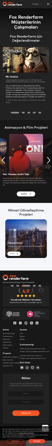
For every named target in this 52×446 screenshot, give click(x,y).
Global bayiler (7, 345)
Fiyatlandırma (8, 336)
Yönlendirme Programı (11, 357)
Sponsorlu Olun (8, 365)
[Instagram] (20, 323)
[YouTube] (26, 323)
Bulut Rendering (9, 333)
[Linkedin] (37, 323)
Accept (36, 441)
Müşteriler (6, 339)
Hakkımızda (7, 342)
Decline (15, 441)
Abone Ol (26, 413)
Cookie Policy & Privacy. (26, 433)
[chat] (32, 368)
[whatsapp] (27, 368)
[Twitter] (31, 323)
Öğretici (22, 336)
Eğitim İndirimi (8, 360)
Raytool (22, 339)
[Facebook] (14, 323)
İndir (21, 333)
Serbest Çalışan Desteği (11, 363)
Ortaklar (5, 348)
